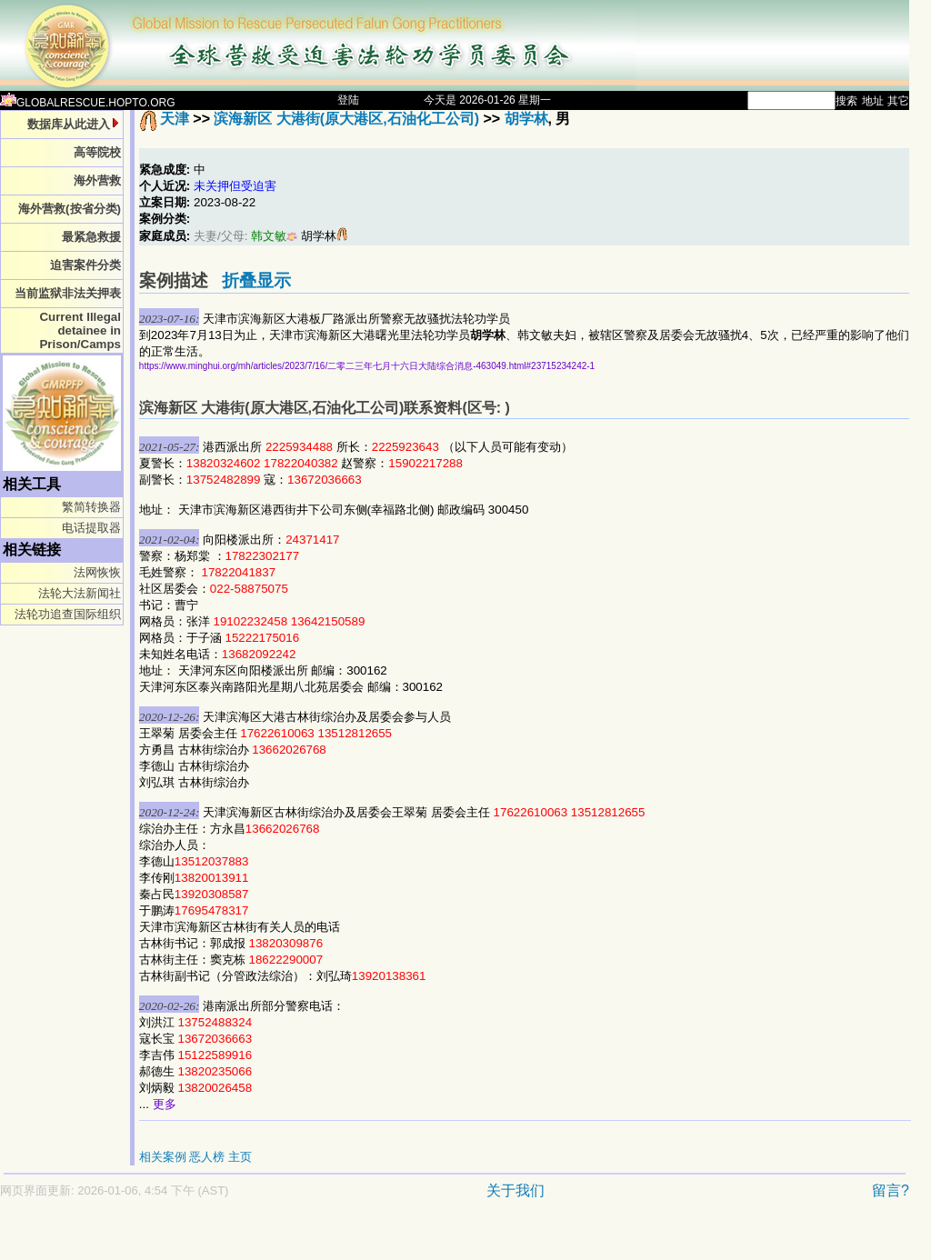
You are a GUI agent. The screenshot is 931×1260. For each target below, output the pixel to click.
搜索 (846, 101)
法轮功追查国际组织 (68, 614)
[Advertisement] (391, 1238)
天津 (174, 118)
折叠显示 (256, 280)
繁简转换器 (91, 507)
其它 (898, 101)
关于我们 (515, 1190)
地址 (873, 101)
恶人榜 (207, 1157)
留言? (890, 1190)
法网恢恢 (97, 572)
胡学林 (526, 118)
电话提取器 (91, 528)
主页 (240, 1157)
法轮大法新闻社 (79, 593)
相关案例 (162, 1157)
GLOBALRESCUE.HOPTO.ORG (87, 102)
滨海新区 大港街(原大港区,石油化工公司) (346, 118)
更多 (164, 1104)
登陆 (348, 100)
